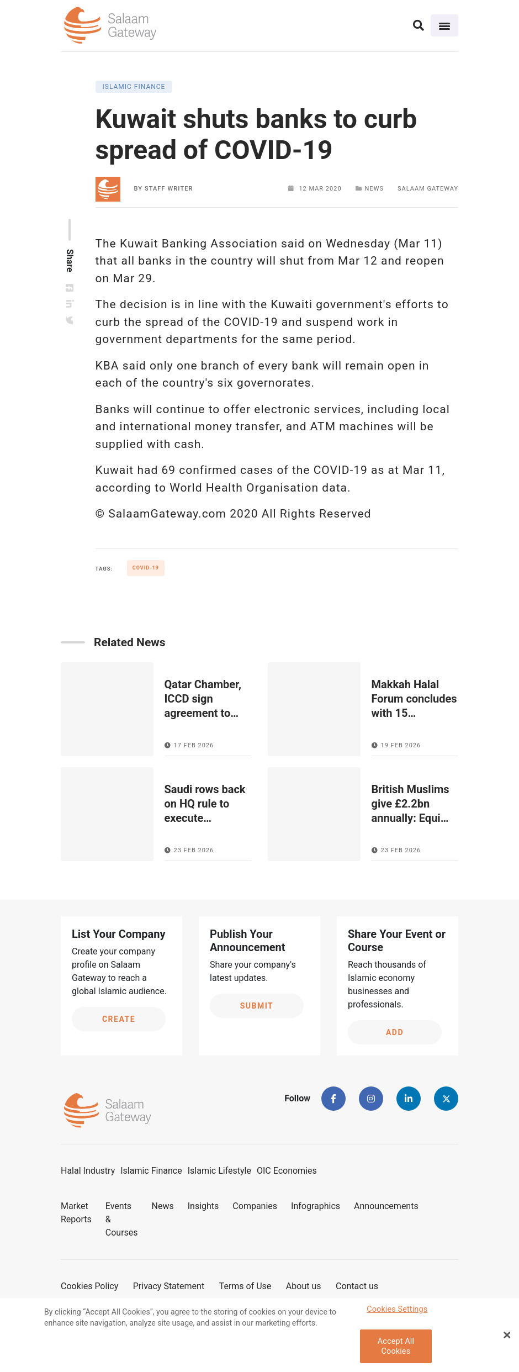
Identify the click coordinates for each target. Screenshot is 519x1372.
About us (303, 1286)
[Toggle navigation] (444, 25)
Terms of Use (245, 1286)
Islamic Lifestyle (219, 1170)
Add (395, 1032)
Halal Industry (88, 1170)
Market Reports (76, 1213)
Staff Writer (169, 188)
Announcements (386, 1206)
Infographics (315, 1206)
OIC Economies (287, 1170)
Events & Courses (121, 1219)
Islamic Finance (151, 1170)
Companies (254, 1206)
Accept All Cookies (396, 1349)
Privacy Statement (168, 1286)
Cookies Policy (89, 1286)
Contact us (357, 1286)
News (163, 1206)
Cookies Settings (397, 1312)
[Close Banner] (507, 1338)
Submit (257, 1005)
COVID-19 (146, 568)
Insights (203, 1206)
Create (118, 1019)
